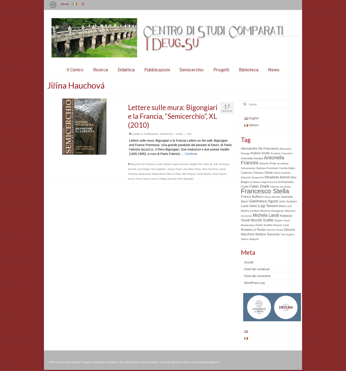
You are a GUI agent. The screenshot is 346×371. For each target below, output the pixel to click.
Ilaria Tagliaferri (158, 169)
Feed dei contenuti (257, 269)
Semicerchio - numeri (171, 134)
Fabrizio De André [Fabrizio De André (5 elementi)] (280, 186)
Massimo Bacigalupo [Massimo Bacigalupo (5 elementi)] (272, 210)
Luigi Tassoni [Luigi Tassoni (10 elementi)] (268, 206)
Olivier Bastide (204, 174)
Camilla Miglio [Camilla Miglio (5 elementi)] (287, 168)
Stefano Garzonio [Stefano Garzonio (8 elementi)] (267, 234)
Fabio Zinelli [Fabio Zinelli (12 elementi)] (259, 186)
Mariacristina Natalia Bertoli (152, 174)
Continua (191, 154)
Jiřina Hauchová (210, 169)
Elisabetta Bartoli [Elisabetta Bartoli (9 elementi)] (277, 177)
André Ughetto (164, 164)
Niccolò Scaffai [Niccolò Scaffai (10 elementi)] (262, 220)
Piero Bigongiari (186, 179)
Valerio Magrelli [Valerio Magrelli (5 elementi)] (250, 239)
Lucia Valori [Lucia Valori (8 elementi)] (249, 206)
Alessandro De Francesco (143, 164)
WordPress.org (254, 283)
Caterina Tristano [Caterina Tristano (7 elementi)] (252, 172)
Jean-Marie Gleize (192, 169)
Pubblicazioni (151, 134)
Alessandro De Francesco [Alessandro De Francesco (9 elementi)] (260, 148)
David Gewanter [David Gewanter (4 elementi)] (282, 172)
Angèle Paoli (196, 164)
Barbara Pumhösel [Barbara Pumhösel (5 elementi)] (267, 168)
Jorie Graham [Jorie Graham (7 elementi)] (288, 201)
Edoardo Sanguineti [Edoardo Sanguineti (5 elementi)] (252, 177)
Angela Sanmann (180, 164)
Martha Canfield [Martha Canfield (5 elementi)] (250, 210)
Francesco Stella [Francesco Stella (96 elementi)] (265, 191)
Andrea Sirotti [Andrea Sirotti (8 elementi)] (259, 153)
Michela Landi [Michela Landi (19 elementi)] (266, 215)
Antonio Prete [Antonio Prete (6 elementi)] (267, 163)
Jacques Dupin (174, 169)
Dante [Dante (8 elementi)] (269, 172)
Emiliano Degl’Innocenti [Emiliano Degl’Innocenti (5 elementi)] (263, 182)
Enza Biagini (144, 169)
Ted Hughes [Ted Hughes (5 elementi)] (287, 234)
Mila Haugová (189, 174)
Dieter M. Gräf (211, 164)
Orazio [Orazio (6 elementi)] (278, 220)
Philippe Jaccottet (168, 179)
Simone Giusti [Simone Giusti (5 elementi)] (275, 229)
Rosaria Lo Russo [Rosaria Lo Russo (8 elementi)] (253, 229)
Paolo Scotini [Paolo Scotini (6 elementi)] (264, 225)
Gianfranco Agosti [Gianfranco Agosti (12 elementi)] (263, 201)
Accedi (249, 262)
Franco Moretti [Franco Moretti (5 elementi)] (271, 196)
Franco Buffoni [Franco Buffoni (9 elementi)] (251, 196)
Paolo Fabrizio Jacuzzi (147, 179)
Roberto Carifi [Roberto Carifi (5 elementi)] (281, 225)
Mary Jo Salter (174, 174)
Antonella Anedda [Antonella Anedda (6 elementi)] (252, 158)
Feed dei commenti (257, 276)
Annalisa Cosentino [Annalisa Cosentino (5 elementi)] (281, 153)
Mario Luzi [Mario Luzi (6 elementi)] (285, 206)
